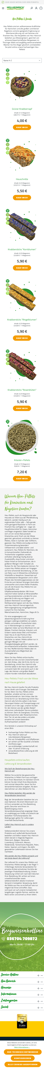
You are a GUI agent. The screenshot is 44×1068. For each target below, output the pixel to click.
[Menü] (3, 8)
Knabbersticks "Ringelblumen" (22, 319)
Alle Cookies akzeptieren (23, 1064)
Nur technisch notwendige (22, 1052)
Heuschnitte (22, 179)
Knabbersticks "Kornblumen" (22, 249)
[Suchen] (31, 8)
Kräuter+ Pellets (22, 460)
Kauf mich (22, 127)
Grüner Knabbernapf (22, 109)
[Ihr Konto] (36, 8)
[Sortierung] (22, 60)
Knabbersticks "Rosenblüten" (22, 390)
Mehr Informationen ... (22, 1047)
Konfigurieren (22, 1058)
